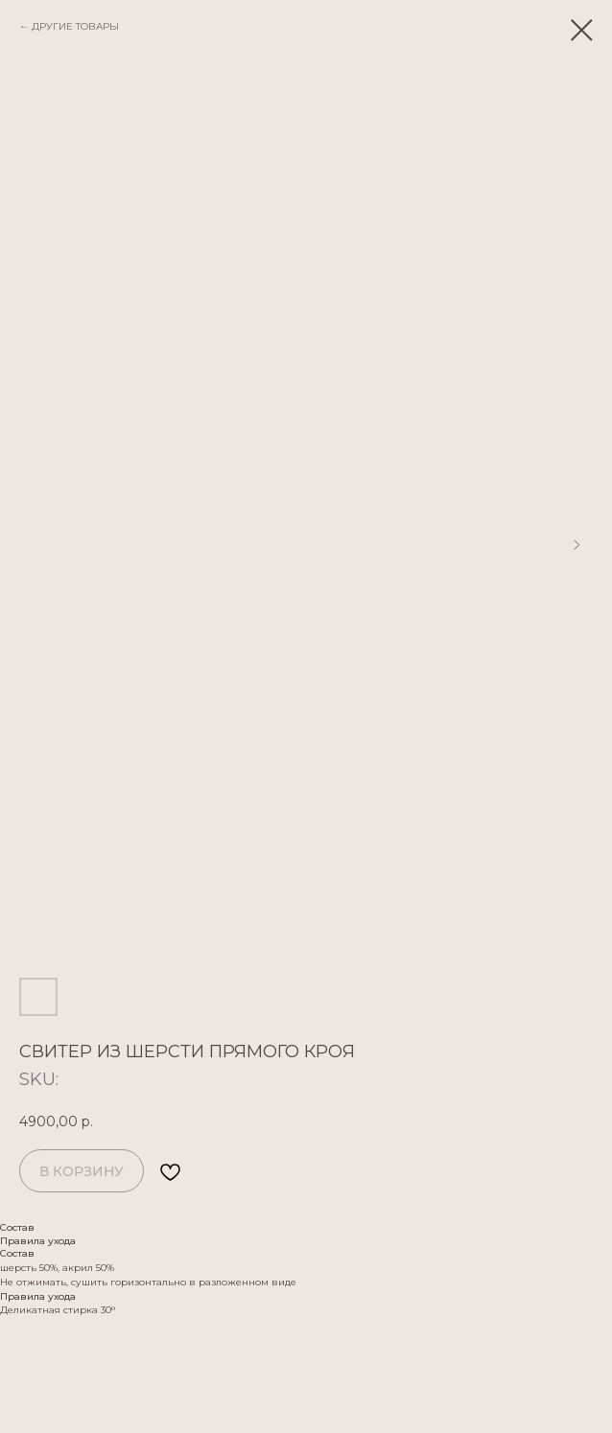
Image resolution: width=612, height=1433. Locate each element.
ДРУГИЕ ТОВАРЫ (75, 26)
